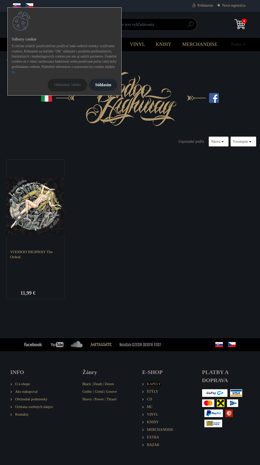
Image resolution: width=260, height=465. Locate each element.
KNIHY (163, 44)
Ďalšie (236, 44)
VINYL (137, 44)
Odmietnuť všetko (67, 85)
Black (86, 384)
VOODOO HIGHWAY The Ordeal (31, 254)
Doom (109, 384)
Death (97, 384)
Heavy (87, 399)
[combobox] (219, 141)
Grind (99, 392)
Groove (111, 392)
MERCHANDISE (200, 44)
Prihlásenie (205, 5)
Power (99, 399)
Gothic (87, 392)
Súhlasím (103, 85)
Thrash (111, 399)
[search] (191, 26)
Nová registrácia (234, 5)
